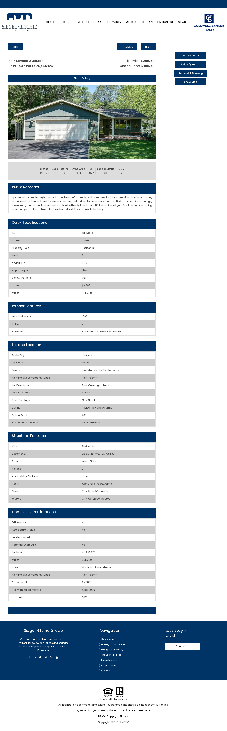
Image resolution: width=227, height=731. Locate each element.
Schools (105, 670)
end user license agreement (132, 710)
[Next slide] (150, 122)
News (182, 22)
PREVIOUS (127, 47)
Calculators (107, 639)
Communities (108, 665)
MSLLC (125, 722)
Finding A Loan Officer (113, 644)
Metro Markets (109, 660)
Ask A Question (190, 64)
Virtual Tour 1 (190, 55)
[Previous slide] (13, 122)
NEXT (148, 47)
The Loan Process (111, 654)
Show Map (190, 82)
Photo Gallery (82, 78)
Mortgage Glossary (112, 649)
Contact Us (183, 646)
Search (51, 22)
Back (16, 47)
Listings (67, 22)
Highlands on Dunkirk (157, 22)
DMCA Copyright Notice (113, 716)
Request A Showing (190, 73)
